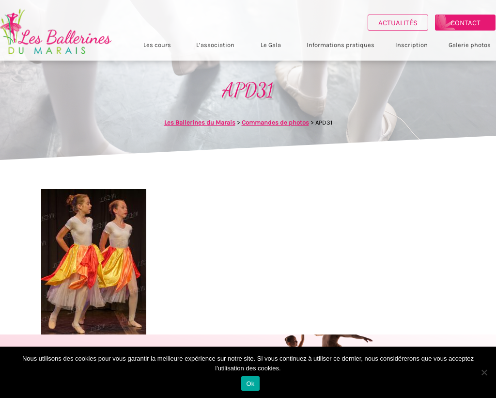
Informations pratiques (340, 44)
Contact (465, 22)
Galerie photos (470, 44)
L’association (215, 44)
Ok (250, 383)
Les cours (157, 44)
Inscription (411, 44)
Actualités (398, 22)
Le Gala (271, 44)
